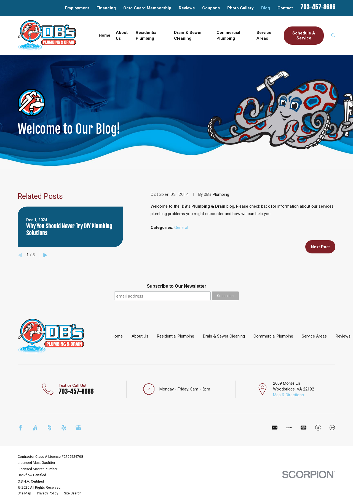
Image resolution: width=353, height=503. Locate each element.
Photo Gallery (240, 8)
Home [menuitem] (104, 35)
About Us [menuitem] (122, 35)
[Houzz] (49, 427)
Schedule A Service (303, 36)
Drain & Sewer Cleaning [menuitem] (188, 35)
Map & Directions (288, 394)
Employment (77, 8)
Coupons (211, 8)
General (181, 227)
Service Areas (314, 336)
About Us (140, 336)
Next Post (320, 246)
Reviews (187, 8)
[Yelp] (64, 427)
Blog (265, 8)
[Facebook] (20, 427)
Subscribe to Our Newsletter (176, 286)
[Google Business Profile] (78, 427)
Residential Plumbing (175, 336)
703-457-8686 (317, 7)
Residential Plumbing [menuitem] (146, 35)
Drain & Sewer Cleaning (224, 336)
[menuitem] (24, 493)
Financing (106, 8)
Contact (285, 8)
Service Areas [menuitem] (263, 35)
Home (117, 336)
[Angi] (35, 427)
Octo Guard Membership (147, 8)
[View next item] (45, 255)
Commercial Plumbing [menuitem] (228, 35)
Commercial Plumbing (273, 336)
